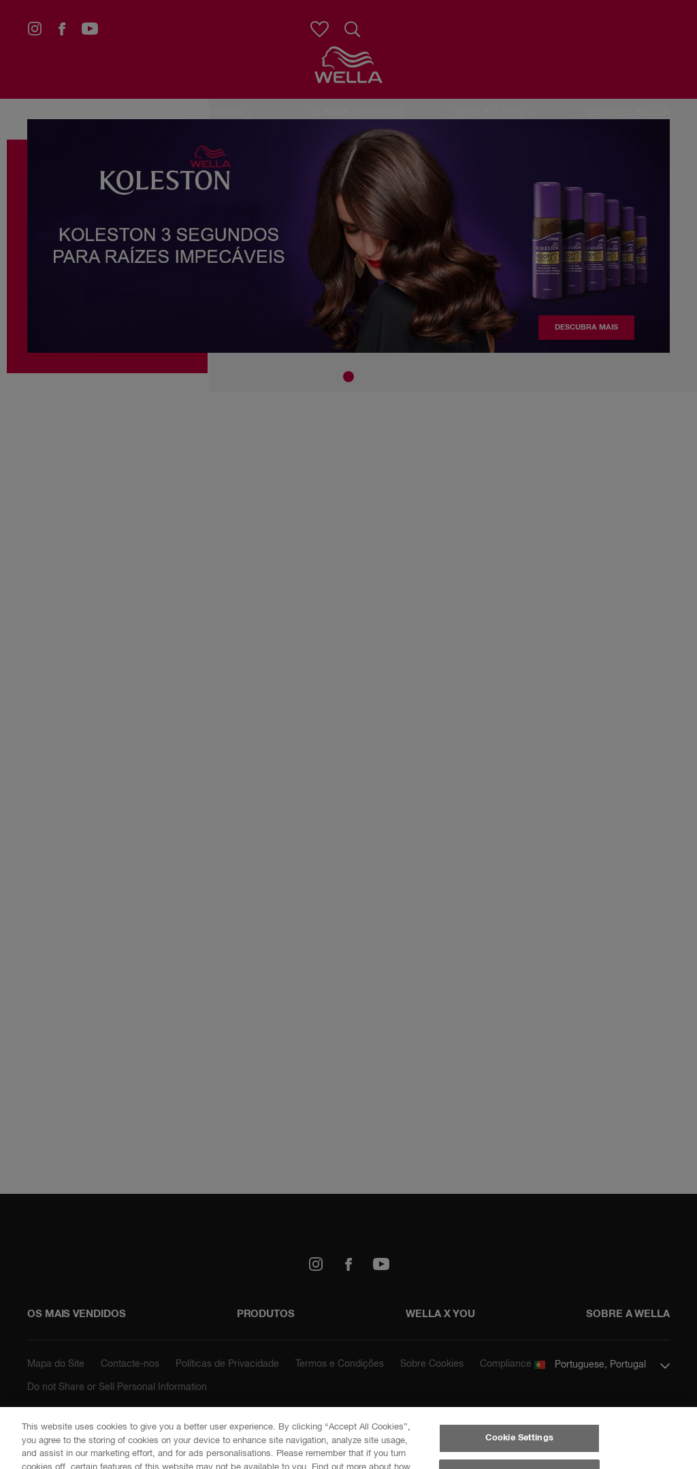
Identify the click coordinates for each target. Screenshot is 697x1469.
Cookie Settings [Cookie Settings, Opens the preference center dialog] (519, 1438)
